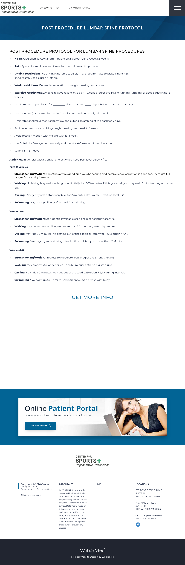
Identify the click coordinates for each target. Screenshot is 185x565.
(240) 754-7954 (154, 515)
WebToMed (108, 556)
